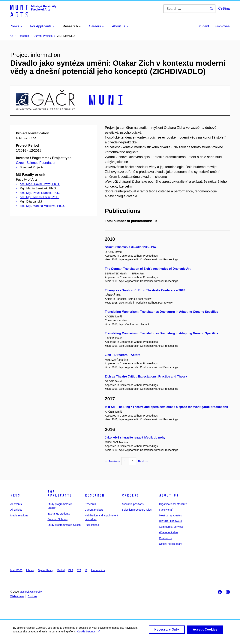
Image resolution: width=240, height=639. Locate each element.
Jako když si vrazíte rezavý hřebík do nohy (135, 437)
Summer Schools (57, 519)
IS (86, 570)
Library (30, 570)
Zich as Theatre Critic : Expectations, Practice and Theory (146, 376)
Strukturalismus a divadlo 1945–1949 (131, 247)
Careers (130, 495)
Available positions (133, 504)
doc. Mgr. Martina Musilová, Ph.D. (42, 205)
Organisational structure (173, 504)
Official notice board (170, 543)
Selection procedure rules (137, 509)
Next (142, 461)
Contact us (165, 538)
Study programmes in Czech (64, 524)
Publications (92, 524)
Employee (222, 26)
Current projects (94, 509)
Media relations (19, 515)
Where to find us (168, 532)
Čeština (224, 8)
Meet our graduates (170, 515)
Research (94, 495)
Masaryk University (31, 591)
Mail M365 (16, 570)
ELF (70, 570)
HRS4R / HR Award (170, 521)
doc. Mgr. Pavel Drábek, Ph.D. (40, 192)
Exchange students (58, 513)
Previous (112, 461)
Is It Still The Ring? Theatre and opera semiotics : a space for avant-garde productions (166, 406)
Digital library (45, 570)
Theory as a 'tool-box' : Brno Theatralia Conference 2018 (145, 290)
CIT (79, 570)
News (15, 495)
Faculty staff (166, 509)
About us (168, 495)
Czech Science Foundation (36, 163)
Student (203, 26)
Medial (60, 570)
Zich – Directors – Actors (122, 354)
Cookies (32, 596)
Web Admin (17, 596)
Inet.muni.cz (98, 570)
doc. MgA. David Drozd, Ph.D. (40, 184)
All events (16, 504)
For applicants (59, 493)
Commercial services (171, 526)
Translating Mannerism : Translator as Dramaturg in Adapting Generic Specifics (161, 311)
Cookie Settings (88, 632)
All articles (16, 509)
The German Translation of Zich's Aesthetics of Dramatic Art (147, 268)
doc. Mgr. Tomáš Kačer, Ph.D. (39, 197)
